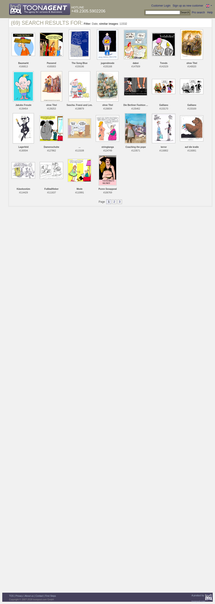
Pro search (198, 12)
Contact (39, 596)
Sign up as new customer (188, 5)
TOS (11, 596)
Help (210, 12)
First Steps (50, 596)
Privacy (19, 596)
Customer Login (161, 5)
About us (29, 596)
